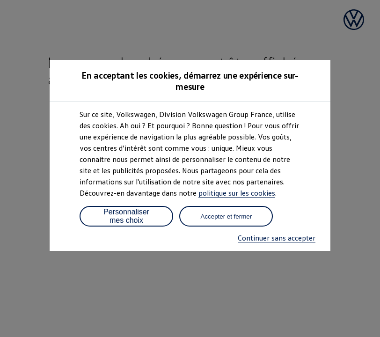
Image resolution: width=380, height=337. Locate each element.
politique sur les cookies (236, 193)
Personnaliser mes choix (126, 216)
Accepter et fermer (226, 216)
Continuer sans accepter (276, 237)
